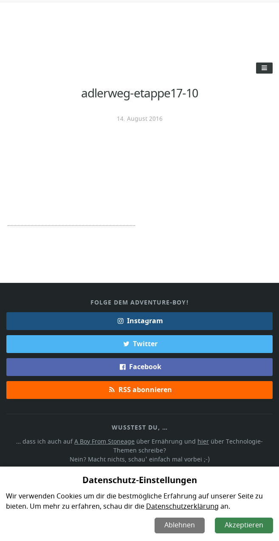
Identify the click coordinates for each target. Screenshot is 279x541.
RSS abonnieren (139, 389)
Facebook (139, 366)
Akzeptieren (244, 525)
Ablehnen (180, 525)
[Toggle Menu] (264, 68)
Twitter (139, 343)
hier (190, 441)
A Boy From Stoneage (94, 441)
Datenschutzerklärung (180, 506)
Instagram (139, 320)
